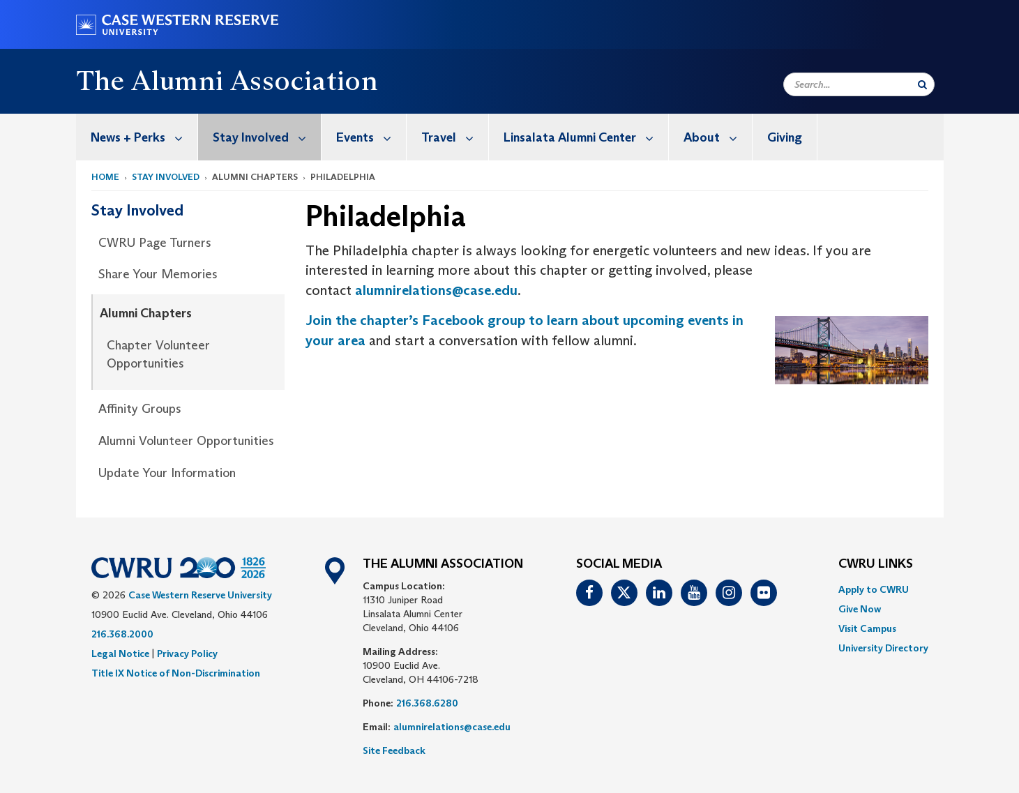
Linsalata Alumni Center (586, 137)
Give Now (859, 609)
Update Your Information (167, 473)
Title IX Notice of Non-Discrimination (175, 673)
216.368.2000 (122, 634)
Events (371, 137)
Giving (784, 137)
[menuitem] (137, 137)
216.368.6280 (427, 703)
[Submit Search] (922, 84)
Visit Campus (867, 628)
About (718, 137)
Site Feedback (394, 750)
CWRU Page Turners (154, 242)
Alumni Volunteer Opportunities (186, 440)
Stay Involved (267, 137)
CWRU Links (875, 564)
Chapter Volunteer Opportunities (158, 354)
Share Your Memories (158, 274)
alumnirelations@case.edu (436, 290)
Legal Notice (120, 653)
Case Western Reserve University (200, 595)
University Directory (883, 648)
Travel (454, 137)
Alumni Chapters (146, 313)
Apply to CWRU (873, 589)
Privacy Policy (187, 653)
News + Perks (144, 137)
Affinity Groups (139, 408)
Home (105, 177)
